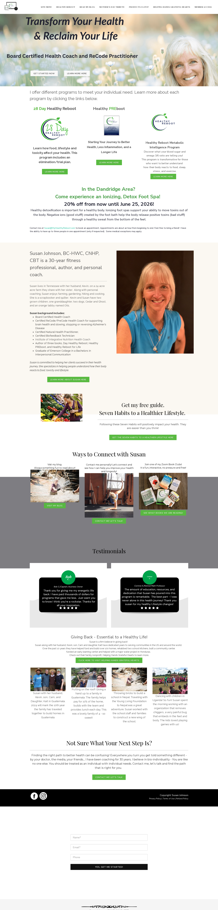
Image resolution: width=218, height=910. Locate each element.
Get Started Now (44, 73)
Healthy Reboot (65, 7)
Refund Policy (182, 798)
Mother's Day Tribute (112, 7)
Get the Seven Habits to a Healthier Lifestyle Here (143, 437)
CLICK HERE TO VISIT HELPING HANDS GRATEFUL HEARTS (109, 660)
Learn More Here (77, 73)
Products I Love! (139, 7)
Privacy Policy (155, 798)
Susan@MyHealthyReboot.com (59, 228)
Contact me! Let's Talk (109, 777)
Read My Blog (87, 7)
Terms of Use (169, 798)
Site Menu (46, 7)
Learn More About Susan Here (68, 379)
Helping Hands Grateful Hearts (171, 7)
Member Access (203, 7)
